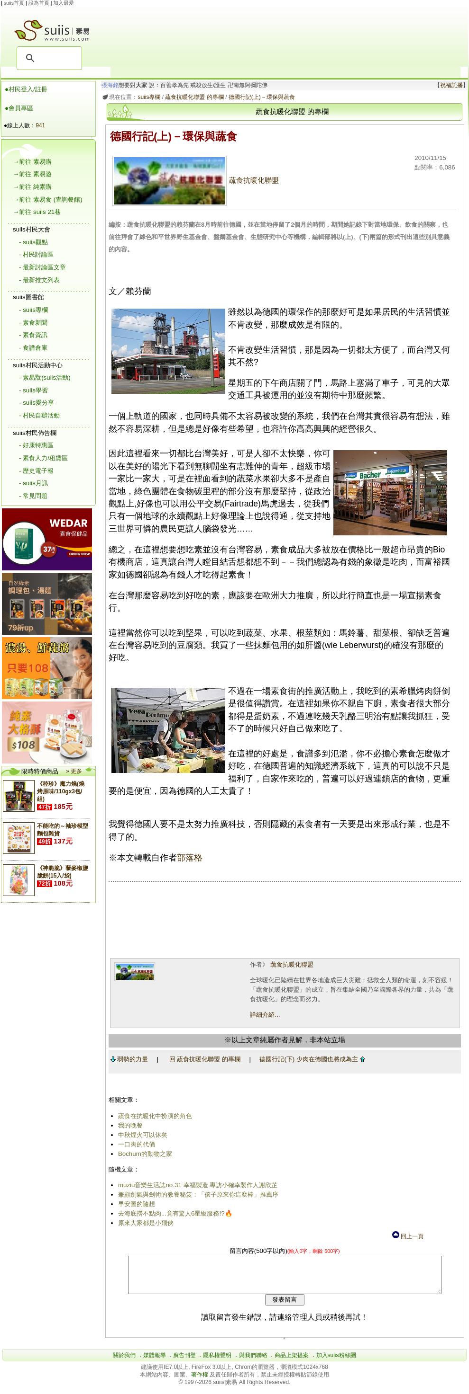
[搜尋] (48, 58)
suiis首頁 (14, 3)
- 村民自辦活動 (39, 415)
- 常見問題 (33, 495)
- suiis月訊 (33, 483)
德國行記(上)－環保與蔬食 (260, 97)
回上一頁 (407, 1236)
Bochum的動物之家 (143, 1153)
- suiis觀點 (33, 242)
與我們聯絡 (253, 1362)
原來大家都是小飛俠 (144, 1222)
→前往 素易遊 (32, 174)
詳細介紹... (264, 1014)
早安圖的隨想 (134, 1204)
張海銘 (108, 85)
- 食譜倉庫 (33, 347)
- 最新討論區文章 (42, 267)
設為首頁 (38, 3)
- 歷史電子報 (36, 470)
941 (40, 125)
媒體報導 (154, 1362)
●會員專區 (19, 108)
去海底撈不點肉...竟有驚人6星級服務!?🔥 (173, 1213)
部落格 (188, 857)
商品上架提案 (292, 1362)
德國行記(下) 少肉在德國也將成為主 (310, 1059)
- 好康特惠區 (36, 445)
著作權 (200, 1381)
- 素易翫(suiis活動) (45, 377)
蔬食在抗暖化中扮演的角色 (153, 1115)
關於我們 (124, 1362)
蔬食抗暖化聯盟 (193, 180)
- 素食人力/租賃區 (43, 458)
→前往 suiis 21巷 (37, 211)
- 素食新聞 (33, 322)
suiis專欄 (147, 97)
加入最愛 (63, 3)
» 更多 (74, 771)
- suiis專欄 (33, 309)
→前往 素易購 (32, 161)
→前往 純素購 (32, 186)
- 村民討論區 (36, 254)
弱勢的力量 (128, 1059)
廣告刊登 (184, 1362)
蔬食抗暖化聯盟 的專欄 (193, 97)
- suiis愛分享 (36, 402)
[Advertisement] (285, 36)
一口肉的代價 (134, 1144)
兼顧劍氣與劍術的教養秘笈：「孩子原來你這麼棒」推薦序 (196, 1194)
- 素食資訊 (33, 334)
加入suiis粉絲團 (336, 1362)
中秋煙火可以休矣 (141, 1134)
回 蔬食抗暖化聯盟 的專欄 (203, 1059)
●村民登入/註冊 (26, 89)
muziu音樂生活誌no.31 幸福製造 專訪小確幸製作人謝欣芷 (196, 1185)
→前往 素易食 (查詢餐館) (48, 199)
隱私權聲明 (217, 1362)
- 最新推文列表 (39, 280)
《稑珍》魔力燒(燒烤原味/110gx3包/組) (60, 791)
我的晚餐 (128, 1125)
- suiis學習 (33, 390)
